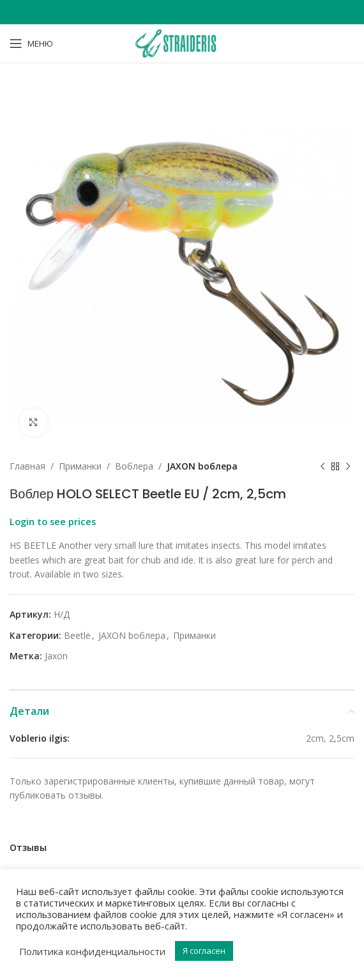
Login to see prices (53, 521)
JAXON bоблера (202, 466)
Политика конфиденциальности (92, 951)
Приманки (80, 466)
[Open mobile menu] (31, 43)
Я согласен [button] (204, 950)
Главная (27, 466)
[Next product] (348, 466)
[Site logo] (182, 42)
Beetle (77, 635)
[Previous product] (322, 466)
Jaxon (56, 656)
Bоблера (134, 466)
